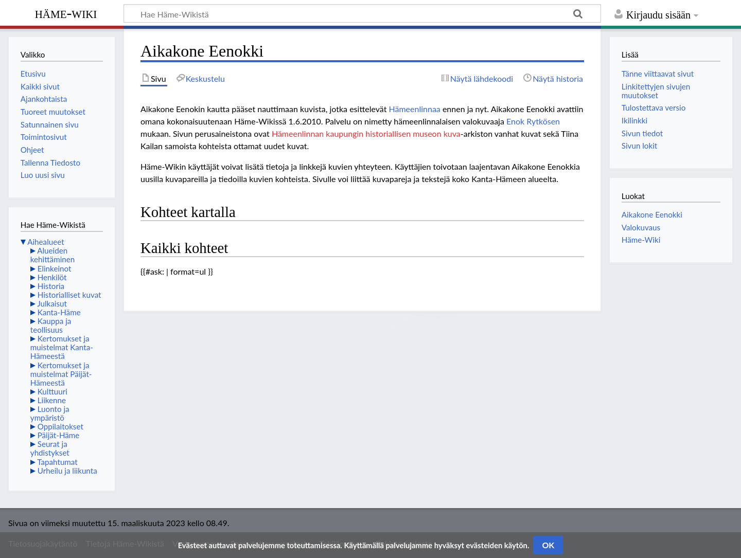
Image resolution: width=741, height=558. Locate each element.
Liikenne (52, 400)
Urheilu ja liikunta (67, 470)
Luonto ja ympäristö (49, 413)
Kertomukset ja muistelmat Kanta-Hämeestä (61, 347)
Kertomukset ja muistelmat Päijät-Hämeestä (61, 374)
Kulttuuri (52, 391)
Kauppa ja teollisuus (51, 325)
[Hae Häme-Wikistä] (362, 13)
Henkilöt (52, 277)
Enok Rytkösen (533, 121)
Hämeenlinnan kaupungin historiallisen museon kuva (366, 133)
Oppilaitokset (60, 426)
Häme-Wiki (66, 13)
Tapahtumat (57, 461)
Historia (51, 286)
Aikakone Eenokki (652, 214)
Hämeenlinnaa (414, 109)
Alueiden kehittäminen (52, 255)
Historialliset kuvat (69, 294)
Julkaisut (52, 303)
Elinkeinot (55, 268)
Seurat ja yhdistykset (49, 448)
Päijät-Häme (59, 435)
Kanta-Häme (59, 312)
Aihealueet (45, 241)
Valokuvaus (641, 227)
